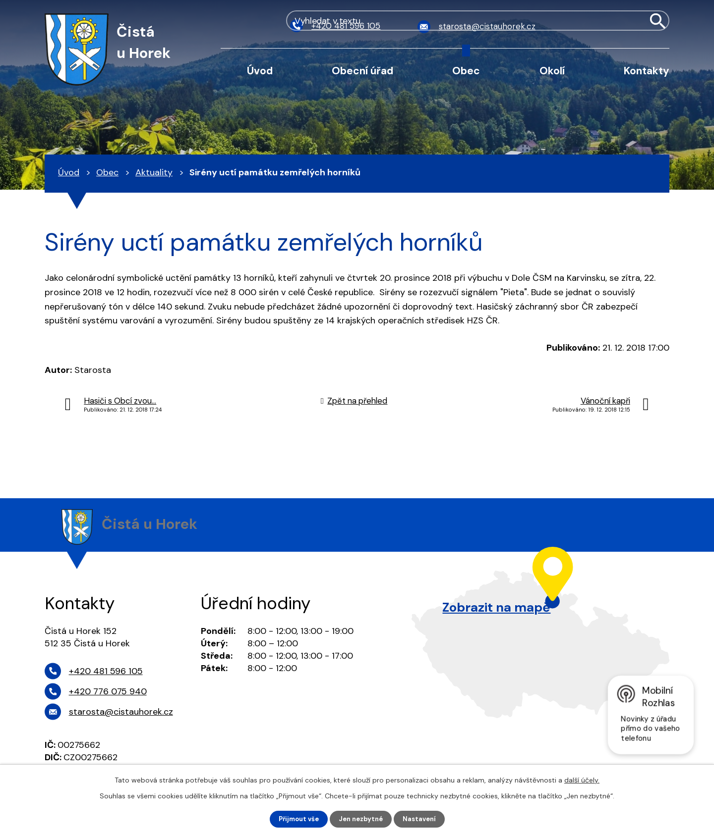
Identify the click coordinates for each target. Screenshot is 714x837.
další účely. (581, 779)
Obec (466, 70)
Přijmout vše (296, 818)
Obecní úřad (362, 70)
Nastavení (423, 818)
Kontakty (646, 70)
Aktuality (154, 172)
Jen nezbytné (362, 818)
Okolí (552, 70)
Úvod (260, 70)
